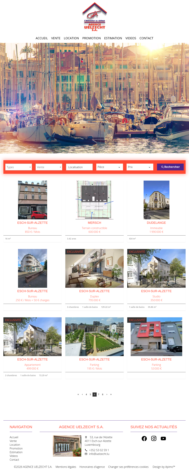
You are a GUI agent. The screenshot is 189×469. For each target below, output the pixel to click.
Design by (163, 467)
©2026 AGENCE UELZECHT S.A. (33, 467)
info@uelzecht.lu (99, 454)
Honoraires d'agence (92, 467)
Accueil (94, 17)
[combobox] (18, 167)
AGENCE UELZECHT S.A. (81, 427)
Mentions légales (66, 467)
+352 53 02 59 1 (99, 450)
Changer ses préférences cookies (128, 467)
